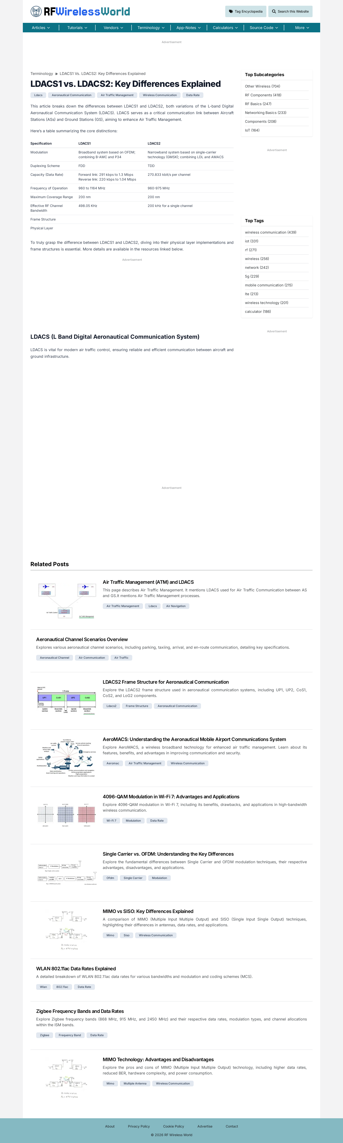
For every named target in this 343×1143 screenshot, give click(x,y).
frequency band (70, 1035)
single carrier (133, 878)
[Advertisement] (171, 55)
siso (126, 935)
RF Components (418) (263, 95)
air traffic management (117, 95)
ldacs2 (111, 706)
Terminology (41, 73)
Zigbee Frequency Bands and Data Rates (80, 1011)
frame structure (137, 706)
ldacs (38, 95)
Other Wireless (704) (262, 86)
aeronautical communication (71, 95)
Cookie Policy (173, 1126)
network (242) (257, 267)
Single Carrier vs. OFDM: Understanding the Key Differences (168, 854)
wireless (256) (257, 258)
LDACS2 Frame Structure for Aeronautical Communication (166, 682)
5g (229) (252, 276)
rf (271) (251, 250)
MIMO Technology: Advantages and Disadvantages (158, 1059)
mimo (110, 935)
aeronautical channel (54, 657)
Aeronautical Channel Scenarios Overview (82, 639)
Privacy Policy (139, 1126)
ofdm (110, 878)
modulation (133, 820)
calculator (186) (258, 311)
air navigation (176, 606)
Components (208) (260, 121)
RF (80, 11)
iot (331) (251, 241)
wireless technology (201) (266, 302)
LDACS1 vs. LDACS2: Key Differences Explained (103, 73)
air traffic (121, 657)
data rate (193, 95)
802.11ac (62, 987)
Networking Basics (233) (265, 112)
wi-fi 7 (111, 820)
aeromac (113, 763)
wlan (43, 987)
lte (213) (251, 294)
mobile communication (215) (269, 285)
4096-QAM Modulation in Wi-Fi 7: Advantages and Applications (171, 797)
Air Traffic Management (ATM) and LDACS (148, 582)
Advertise (204, 1126)
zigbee (44, 1035)
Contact (232, 1126)
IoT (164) (252, 130)
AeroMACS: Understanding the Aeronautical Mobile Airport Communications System (194, 739)
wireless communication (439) (270, 232)
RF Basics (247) (258, 104)
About (110, 1126)
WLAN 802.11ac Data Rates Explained (76, 968)
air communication (92, 657)
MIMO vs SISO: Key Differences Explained (148, 911)
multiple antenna (135, 1083)
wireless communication (160, 95)
